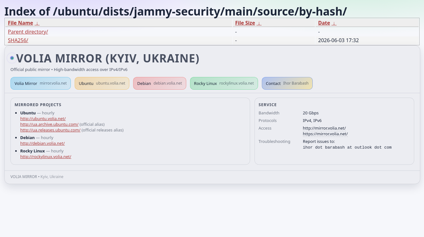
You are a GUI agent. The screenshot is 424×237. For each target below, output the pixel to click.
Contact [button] (287, 83)
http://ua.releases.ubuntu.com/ (50, 130)
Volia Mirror (41, 83)
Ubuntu (102, 83)
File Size (245, 22)
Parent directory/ (28, 31)
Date (324, 22)
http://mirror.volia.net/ (324, 128)
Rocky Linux (224, 83)
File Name (20, 22)
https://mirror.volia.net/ (325, 134)
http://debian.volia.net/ (42, 143)
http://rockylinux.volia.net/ (45, 156)
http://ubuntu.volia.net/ (43, 118)
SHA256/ (18, 40)
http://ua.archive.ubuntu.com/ (49, 124)
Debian (159, 83)
